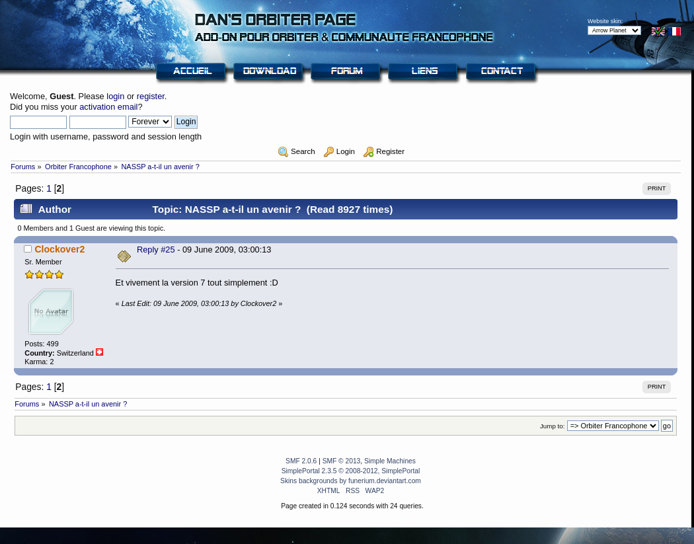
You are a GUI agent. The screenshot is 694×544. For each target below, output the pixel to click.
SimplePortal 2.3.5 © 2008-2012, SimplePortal (351, 471)
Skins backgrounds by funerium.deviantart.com (350, 481)
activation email (108, 107)
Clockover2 (59, 249)
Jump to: (552, 426)
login (115, 96)
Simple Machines (390, 461)
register (151, 96)
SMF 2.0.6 (301, 461)
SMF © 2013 (342, 461)
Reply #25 (156, 249)
